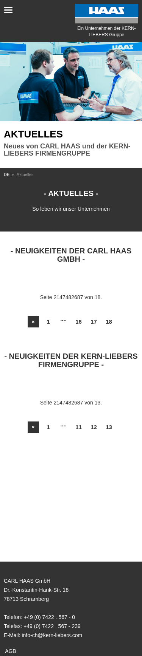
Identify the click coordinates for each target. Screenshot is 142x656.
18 (109, 321)
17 (94, 321)
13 (109, 427)
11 (78, 427)
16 (78, 321)
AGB (10, 651)
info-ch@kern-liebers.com (52, 635)
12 (94, 427)
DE (6, 174)
